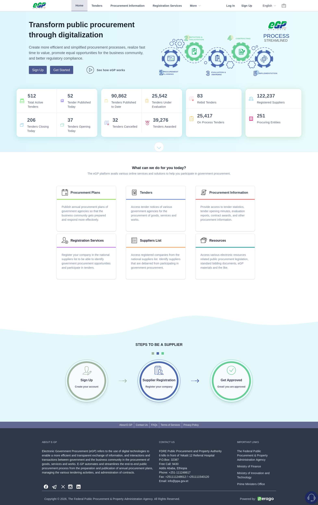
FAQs (154, 425)
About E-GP (125, 425)
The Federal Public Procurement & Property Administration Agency (252, 455)
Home (79, 5)
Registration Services (167, 6)
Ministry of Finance (249, 466)
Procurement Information (128, 6)
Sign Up (246, 6)
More (195, 6)
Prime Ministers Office (251, 484)
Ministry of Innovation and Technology (253, 475)
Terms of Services (170, 425)
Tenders (96, 6)
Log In (230, 6)
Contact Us (142, 425)
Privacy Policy (191, 425)
